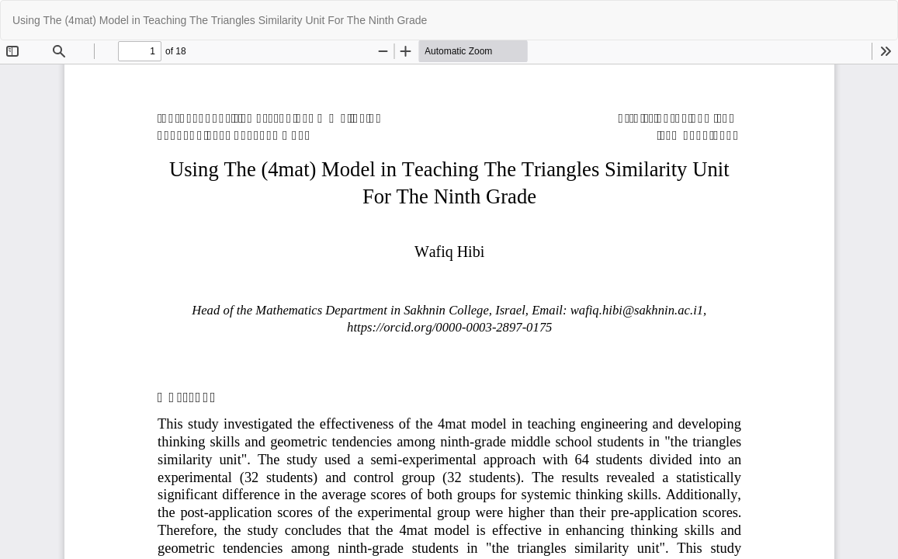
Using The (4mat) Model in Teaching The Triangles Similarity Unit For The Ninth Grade (219, 20)
